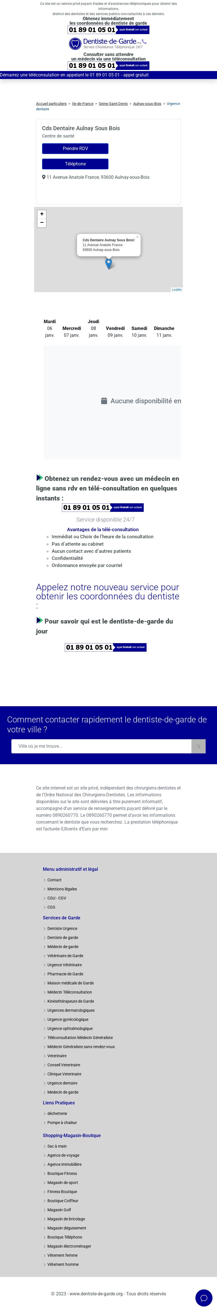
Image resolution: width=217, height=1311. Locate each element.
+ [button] (42, 214)
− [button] (42, 223)
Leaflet (176, 289)
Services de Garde (61, 918)
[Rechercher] (198, 746)
